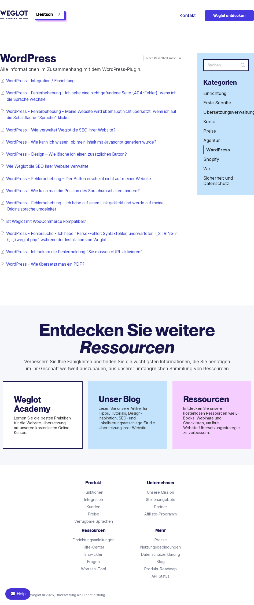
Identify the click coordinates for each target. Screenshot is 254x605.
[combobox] (49, 14)
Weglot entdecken (229, 15)
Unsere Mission (160, 492)
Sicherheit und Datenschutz (218, 180)
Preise (209, 131)
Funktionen (93, 492)
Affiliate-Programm (160, 514)
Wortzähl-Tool (93, 569)
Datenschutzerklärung (160, 554)
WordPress (218, 149)
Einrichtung (214, 93)
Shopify (211, 159)
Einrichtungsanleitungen (94, 540)
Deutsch (44, 14)
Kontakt (187, 15)
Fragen (93, 561)
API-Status (161, 576)
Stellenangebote (160, 499)
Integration (93, 499)
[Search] (226, 65)
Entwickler (93, 554)
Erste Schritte (217, 102)
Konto (209, 121)
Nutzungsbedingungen (160, 547)
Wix (207, 168)
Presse (160, 540)
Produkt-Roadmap (160, 569)
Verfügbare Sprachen (93, 521)
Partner (160, 506)
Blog (161, 561)
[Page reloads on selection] (162, 58)
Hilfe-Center (93, 547)
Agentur (211, 140)
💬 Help (17, 594)
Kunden (93, 506)
